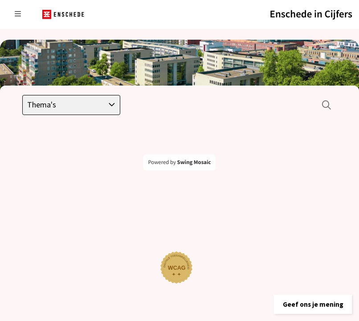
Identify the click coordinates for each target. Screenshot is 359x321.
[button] (307, 301)
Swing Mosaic (194, 162)
